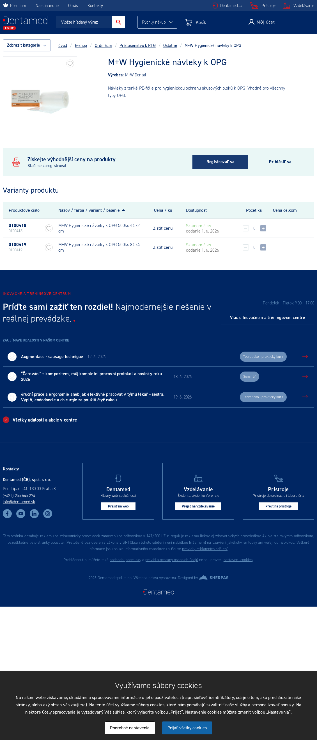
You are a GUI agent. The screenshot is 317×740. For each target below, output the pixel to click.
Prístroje (268, 5)
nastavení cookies (238, 560)
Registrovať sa (220, 162)
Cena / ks (163, 210)
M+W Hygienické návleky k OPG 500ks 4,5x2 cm (99, 228)
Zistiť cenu (163, 228)
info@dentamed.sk (19, 502)
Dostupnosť (196, 210)
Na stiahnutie (48, 5)
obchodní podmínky (125, 560)
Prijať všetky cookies (187, 728)
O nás (73, 5)
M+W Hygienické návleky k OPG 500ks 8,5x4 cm (99, 247)
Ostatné (170, 45)
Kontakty (95, 5)
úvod (62, 45)
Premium (14, 5)
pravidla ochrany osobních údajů (171, 560)
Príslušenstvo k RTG (138, 45)
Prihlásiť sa (280, 162)
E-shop (81, 45)
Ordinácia (103, 45)
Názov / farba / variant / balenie (89, 210)
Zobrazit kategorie (27, 45)
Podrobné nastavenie (130, 728)
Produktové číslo (24, 210)
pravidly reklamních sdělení (205, 549)
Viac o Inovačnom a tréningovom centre (267, 317)
